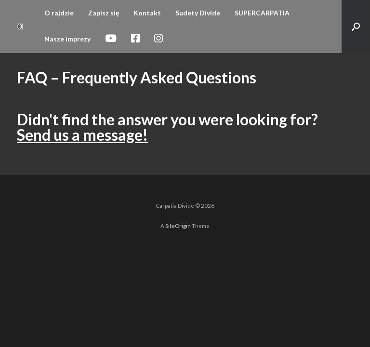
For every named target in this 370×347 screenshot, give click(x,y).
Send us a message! (82, 134)
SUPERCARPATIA (262, 13)
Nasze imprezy (67, 39)
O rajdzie (59, 13)
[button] (356, 26)
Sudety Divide (197, 13)
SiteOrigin (178, 226)
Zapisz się (103, 13)
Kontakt (147, 13)
